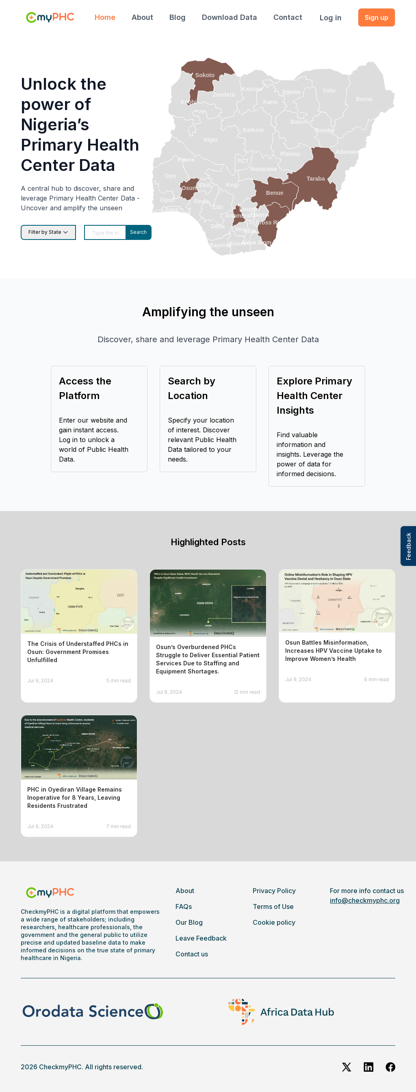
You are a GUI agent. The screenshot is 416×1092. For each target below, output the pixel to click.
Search (138, 232)
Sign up (376, 17)
